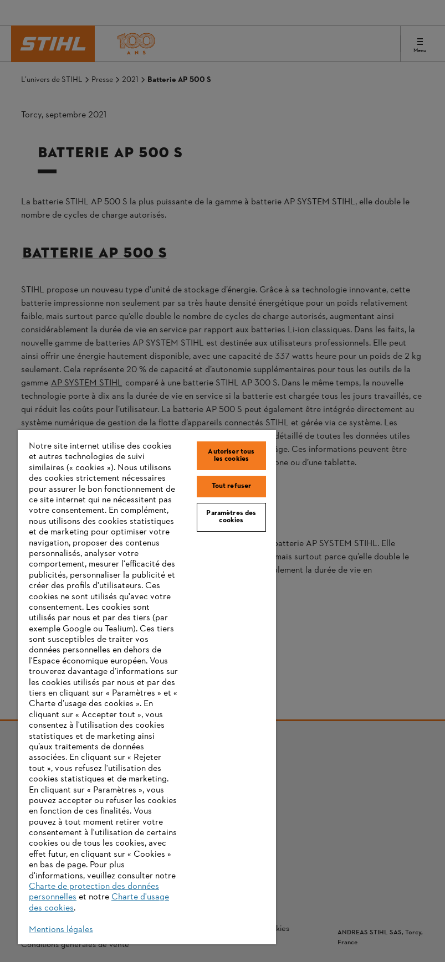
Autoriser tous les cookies (231, 455)
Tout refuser (232, 486)
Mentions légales (61, 930)
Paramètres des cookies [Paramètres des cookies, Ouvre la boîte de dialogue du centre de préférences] (231, 517)
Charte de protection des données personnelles (94, 892)
